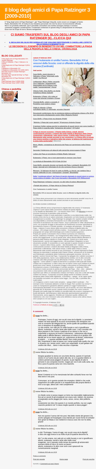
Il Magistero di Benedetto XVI (11, 68)
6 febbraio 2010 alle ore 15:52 (47, 425)
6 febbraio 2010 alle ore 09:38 (47, 349)
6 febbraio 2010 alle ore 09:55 (47, 367)
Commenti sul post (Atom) (49, 464)
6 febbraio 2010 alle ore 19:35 (47, 452)
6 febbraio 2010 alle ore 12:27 (47, 409)
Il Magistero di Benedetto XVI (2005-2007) (15, 70)
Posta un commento (39, 456)
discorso (82, 211)
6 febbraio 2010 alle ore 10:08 (47, 388)
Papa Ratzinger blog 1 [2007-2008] (13, 83)
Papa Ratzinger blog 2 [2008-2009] (13, 81)
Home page (64, 459)
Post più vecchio (88, 459)
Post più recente (39, 459)
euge (38, 316)
